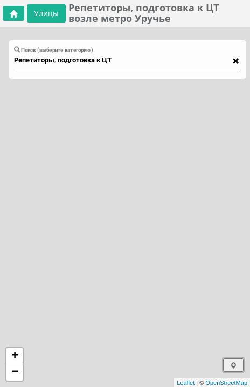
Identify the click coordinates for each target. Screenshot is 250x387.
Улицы (46, 13)
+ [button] (14, 356)
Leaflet (186, 382)
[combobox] (122, 60)
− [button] (14, 372)
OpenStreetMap (226, 382)
